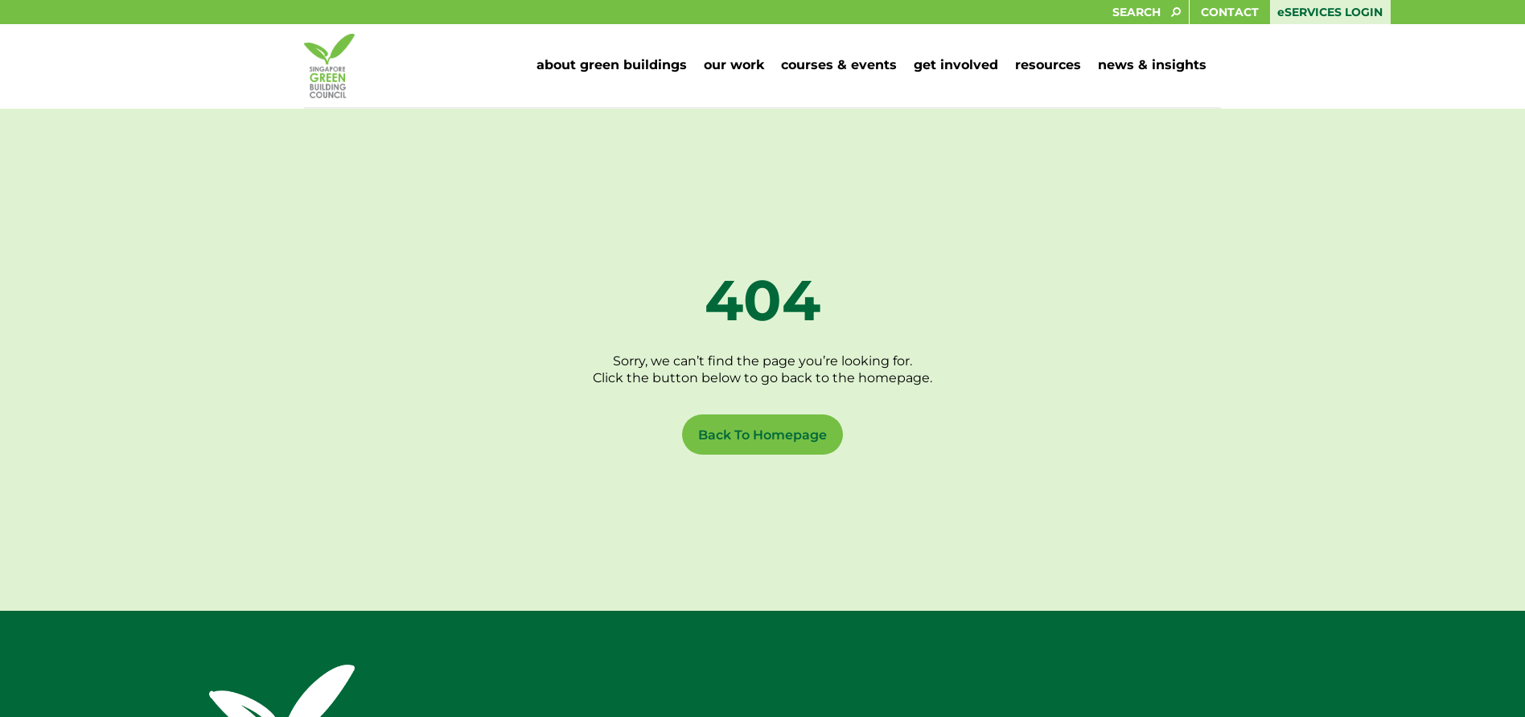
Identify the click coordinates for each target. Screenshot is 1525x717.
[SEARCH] (594, 12)
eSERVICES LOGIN (1330, 12)
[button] (611, 65)
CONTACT (1230, 12)
